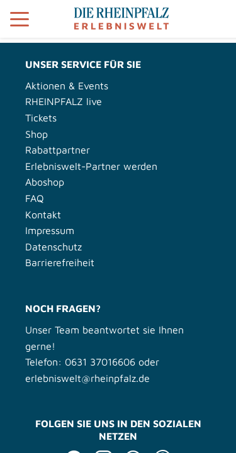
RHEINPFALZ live (63, 101)
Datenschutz (53, 246)
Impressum (49, 230)
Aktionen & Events (66, 85)
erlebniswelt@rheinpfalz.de (87, 378)
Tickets (41, 117)
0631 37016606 (100, 361)
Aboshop (44, 181)
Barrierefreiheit (59, 262)
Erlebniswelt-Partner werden (91, 166)
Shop (36, 134)
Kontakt (43, 214)
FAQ (34, 198)
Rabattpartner (57, 149)
